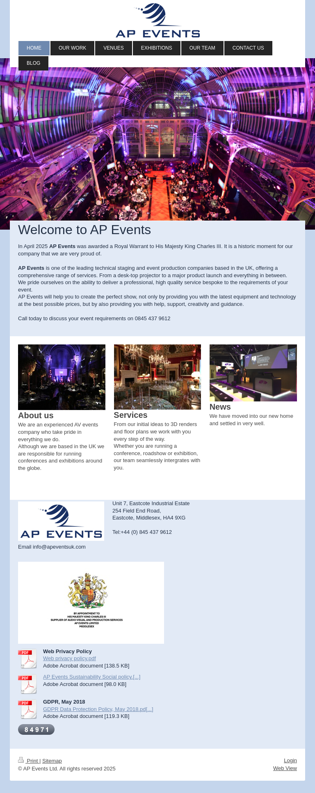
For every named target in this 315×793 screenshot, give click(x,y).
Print (28, 761)
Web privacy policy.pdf (69, 658)
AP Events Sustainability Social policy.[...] (91, 677)
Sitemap (52, 761)
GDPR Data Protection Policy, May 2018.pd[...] (98, 709)
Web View (285, 768)
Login (290, 760)
